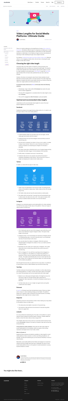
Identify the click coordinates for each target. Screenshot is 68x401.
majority (19, 290)
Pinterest (6, 60)
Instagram (6, 57)
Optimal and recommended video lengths (8, 51)
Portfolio (37, 2)
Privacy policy (57, 399)
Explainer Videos (40, 383)
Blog (52, 2)
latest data (47, 71)
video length (37, 71)
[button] (30, 2)
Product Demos (40, 385)
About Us (48, 2)
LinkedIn (6, 64)
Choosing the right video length (8, 49)
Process (42, 2)
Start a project (26, 393)
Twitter (6, 55)
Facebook (6, 53)
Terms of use (62, 399)
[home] (7, 2)
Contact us (59, 2)
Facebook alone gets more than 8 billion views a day (34, 57)
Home (25, 383)
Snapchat (6, 62)
